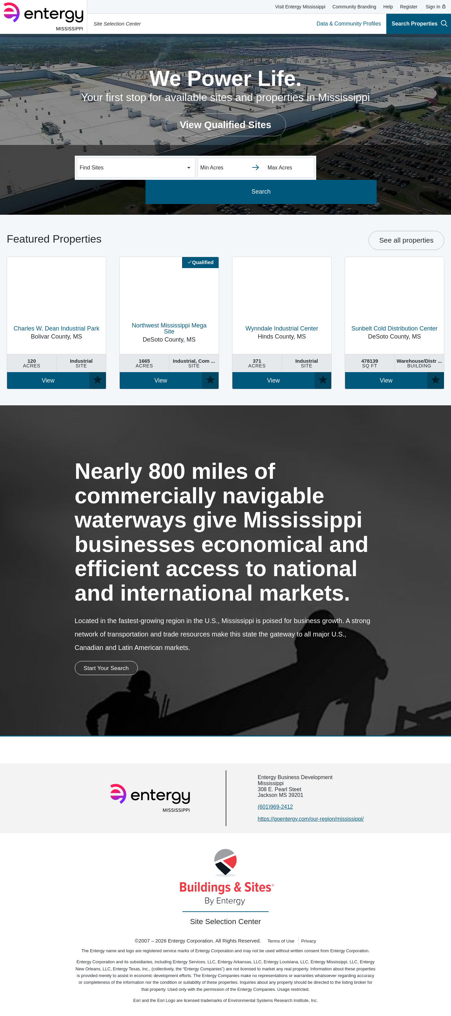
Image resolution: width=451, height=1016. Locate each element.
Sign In (436, 6)
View (48, 380)
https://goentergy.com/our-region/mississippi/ (311, 819)
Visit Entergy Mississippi (300, 6)
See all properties (406, 240)
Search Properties (420, 23)
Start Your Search (111, 668)
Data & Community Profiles (349, 24)
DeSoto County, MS (169, 333)
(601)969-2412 (275, 808)
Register (408, 6)
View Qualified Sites (225, 124)
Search (346, 191)
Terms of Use (280, 941)
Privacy (310, 941)
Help (388, 6)
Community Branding (354, 6)
